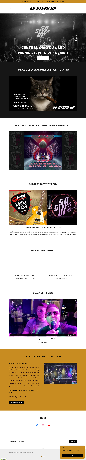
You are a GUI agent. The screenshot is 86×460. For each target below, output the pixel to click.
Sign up (73, 441)
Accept (72, 455)
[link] (43, 8)
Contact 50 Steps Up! (16, 402)
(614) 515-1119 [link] (19, 396)
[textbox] (43, 441)
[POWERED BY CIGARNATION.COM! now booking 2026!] (43, 2)
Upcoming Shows (43, 58)
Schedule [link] (43, 456)
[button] (10, 8)
